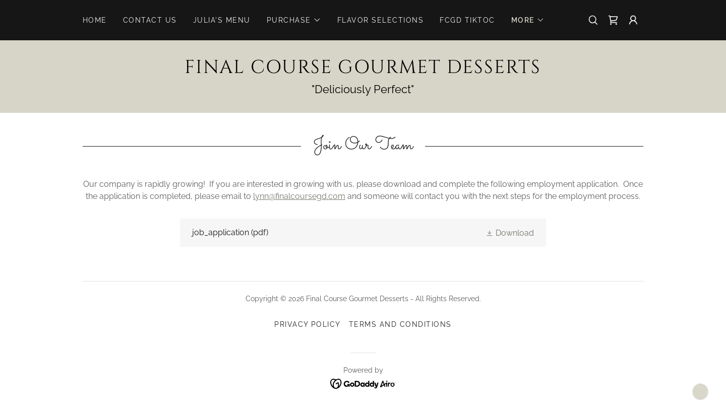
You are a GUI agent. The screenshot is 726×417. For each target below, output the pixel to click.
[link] (613, 20)
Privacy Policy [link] (307, 324)
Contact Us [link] (150, 20)
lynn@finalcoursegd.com (299, 196)
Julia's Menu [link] (222, 20)
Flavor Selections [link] (380, 20)
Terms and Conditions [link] (400, 324)
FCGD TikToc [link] (467, 20)
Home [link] (95, 20)
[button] (294, 20)
